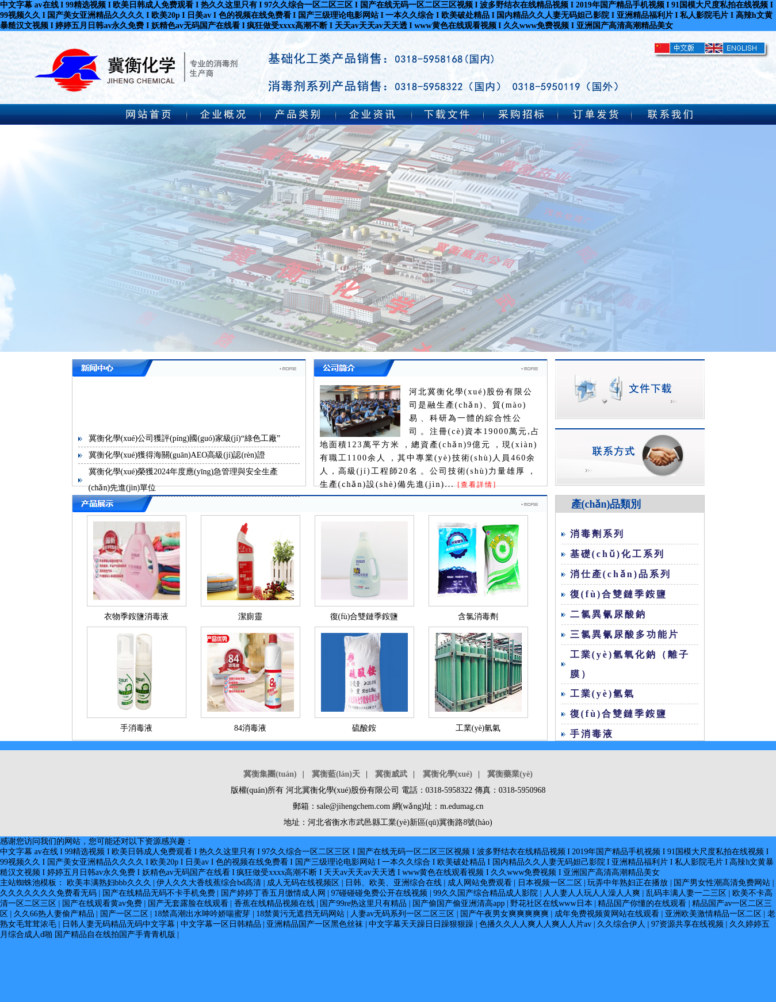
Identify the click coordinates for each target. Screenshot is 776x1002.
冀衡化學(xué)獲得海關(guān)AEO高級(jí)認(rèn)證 (177, 455)
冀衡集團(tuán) (270, 774)
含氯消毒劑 (478, 616)
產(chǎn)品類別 (606, 504)
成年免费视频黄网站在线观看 (608, 913)
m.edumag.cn (461, 806)
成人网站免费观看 (481, 882)
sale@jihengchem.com (354, 806)
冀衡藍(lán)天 (336, 774)
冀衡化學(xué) (447, 774)
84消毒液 (250, 728)
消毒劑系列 (597, 534)
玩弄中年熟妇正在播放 (628, 882)
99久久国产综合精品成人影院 (486, 893)
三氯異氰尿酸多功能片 (624, 634)
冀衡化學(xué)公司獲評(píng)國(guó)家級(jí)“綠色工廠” (185, 438)
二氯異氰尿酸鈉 (608, 614)
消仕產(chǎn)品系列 (621, 574)
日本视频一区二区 (551, 882)
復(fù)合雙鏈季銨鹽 (364, 616)
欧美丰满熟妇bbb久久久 (110, 882)
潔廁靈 (250, 616)
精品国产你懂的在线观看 (643, 903)
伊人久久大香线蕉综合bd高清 (209, 882)
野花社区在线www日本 (552, 903)
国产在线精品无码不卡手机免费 (159, 893)
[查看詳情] (476, 485)
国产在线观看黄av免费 (103, 903)
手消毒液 (136, 728)
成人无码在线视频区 (304, 882)
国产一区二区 (125, 913)
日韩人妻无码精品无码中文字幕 (119, 924)
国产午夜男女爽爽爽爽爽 (505, 913)
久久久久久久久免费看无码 (49, 893)
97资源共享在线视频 (688, 924)
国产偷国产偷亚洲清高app (459, 903)
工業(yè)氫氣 (478, 728)
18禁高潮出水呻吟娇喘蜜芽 (203, 913)
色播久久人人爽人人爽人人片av (536, 924)
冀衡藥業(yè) (510, 774)
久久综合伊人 (622, 924)
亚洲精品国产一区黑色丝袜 (315, 924)
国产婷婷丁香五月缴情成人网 (274, 893)
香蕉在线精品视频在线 (275, 903)
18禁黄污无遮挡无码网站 (301, 913)
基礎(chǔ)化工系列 (618, 554)
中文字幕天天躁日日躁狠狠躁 (422, 924)
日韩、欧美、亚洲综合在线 (394, 882)
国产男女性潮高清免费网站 (723, 882)
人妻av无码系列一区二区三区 (403, 913)
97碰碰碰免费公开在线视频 (380, 893)
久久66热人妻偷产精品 (55, 913)
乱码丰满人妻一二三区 (687, 893)
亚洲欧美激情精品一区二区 (714, 913)
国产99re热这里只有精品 (364, 903)
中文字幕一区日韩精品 (222, 924)
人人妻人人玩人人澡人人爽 (593, 893)
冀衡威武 (391, 774)
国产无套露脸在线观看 (189, 903)
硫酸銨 (364, 728)
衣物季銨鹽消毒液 (136, 616)
